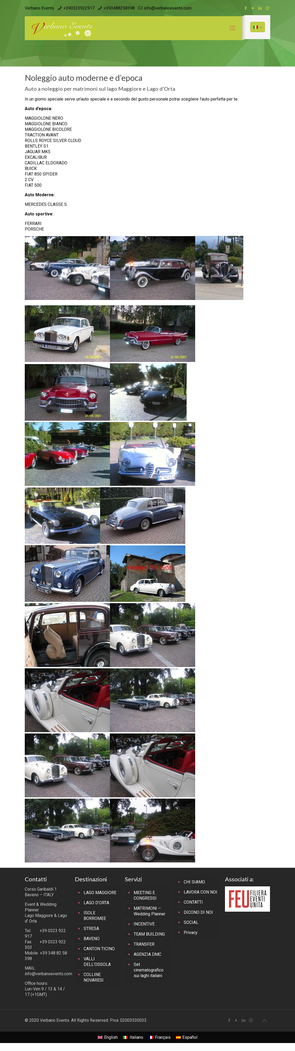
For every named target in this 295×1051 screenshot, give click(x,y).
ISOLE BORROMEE (95, 915)
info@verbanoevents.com (167, 8)
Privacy (191, 932)
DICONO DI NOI (198, 912)
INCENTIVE (144, 924)
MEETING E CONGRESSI (145, 895)
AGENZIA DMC (147, 954)
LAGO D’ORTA (96, 902)
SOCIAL (191, 922)
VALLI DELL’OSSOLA (97, 961)
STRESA (91, 928)
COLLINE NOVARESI (94, 977)
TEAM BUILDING (149, 934)
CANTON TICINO (99, 948)
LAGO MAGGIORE (100, 892)
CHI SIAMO (194, 882)
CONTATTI (193, 902)
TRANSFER (144, 944)
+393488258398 (119, 8)
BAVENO (92, 938)
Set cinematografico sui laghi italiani (148, 970)
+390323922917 (79, 8)
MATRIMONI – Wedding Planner (149, 911)
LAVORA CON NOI (200, 892)
